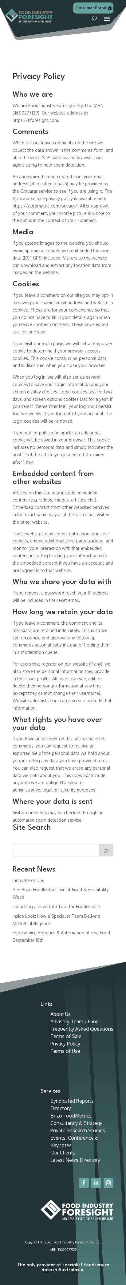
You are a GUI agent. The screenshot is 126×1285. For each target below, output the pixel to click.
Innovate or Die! (28, 880)
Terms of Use (65, 1051)
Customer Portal (91, 8)
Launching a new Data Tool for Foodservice (56, 906)
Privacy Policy (65, 1044)
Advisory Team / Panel (75, 1021)
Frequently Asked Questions (81, 1029)
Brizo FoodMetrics (71, 1116)
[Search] (106, 850)
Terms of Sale (65, 1036)
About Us (60, 1014)
